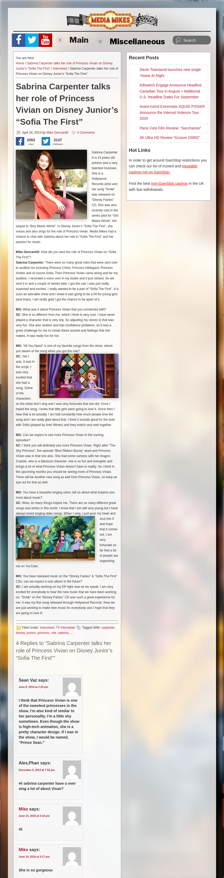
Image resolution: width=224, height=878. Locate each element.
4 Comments (86, 132)
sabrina (63, 633)
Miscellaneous (130, 41)
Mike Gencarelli (57, 132)
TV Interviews (65, 627)
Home (20, 63)
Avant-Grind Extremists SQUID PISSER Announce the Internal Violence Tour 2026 (172, 112)
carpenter (108, 627)
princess (44, 633)
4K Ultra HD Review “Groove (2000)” (170, 137)
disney (20, 633)
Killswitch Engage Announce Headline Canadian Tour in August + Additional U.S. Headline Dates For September (171, 91)
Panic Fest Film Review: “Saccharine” (170, 128)
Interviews (60, 68)
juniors (31, 633)
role (53, 633)
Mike (23, 809)
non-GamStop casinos (169, 183)
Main (72, 40)
